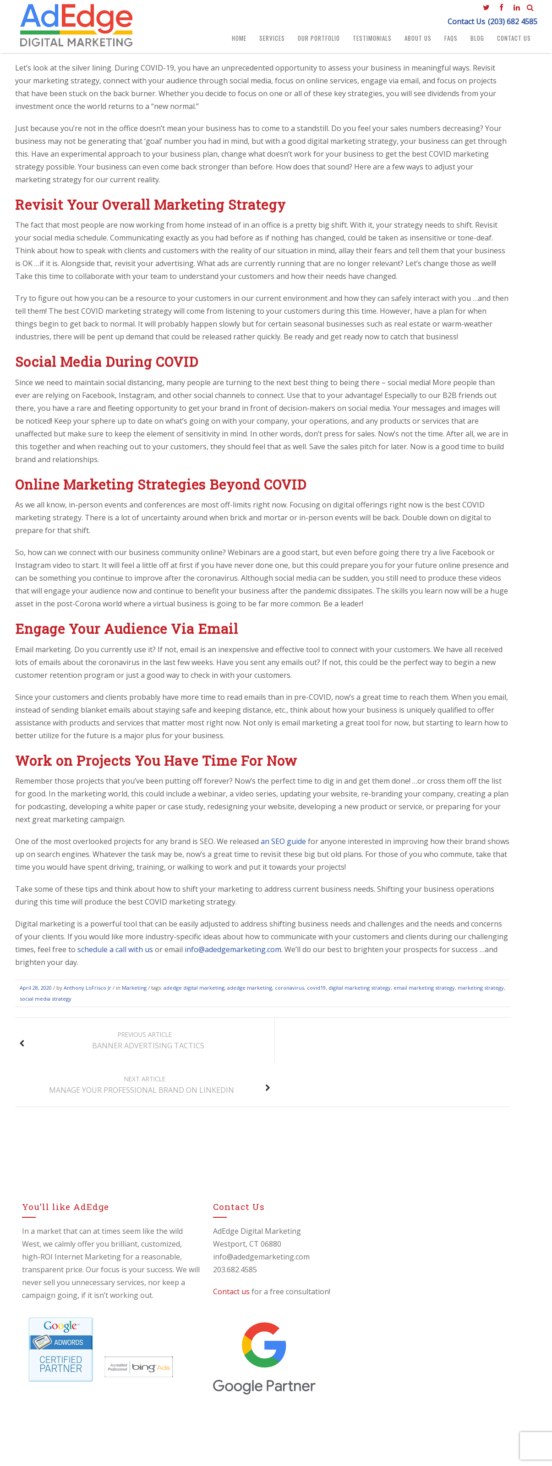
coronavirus (289, 991)
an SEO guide (283, 845)
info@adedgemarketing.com (233, 953)
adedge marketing (249, 991)
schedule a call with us (115, 953)
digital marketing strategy (359, 991)
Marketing (134, 991)
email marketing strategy (424, 991)
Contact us (214, 1251)
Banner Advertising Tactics (109, 1044)
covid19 (316, 991)
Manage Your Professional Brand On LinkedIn (397, 1044)
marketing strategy (481, 991)
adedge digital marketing (194, 991)
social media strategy (45, 1002)
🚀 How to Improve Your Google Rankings (442, 1303)
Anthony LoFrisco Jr (87, 991)
